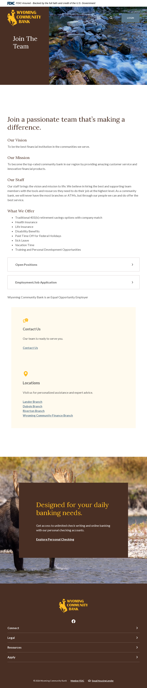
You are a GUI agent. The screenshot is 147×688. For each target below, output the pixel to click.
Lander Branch (32, 401)
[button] (73, 264)
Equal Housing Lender (103, 680)
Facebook (73, 621)
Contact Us (30, 347)
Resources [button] (14, 647)
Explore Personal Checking (55, 539)
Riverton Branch (34, 411)
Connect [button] (13, 628)
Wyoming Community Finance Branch (48, 415)
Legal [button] (11, 637)
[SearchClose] (111, 17)
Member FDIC (77, 680)
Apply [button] (11, 657)
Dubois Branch (32, 406)
